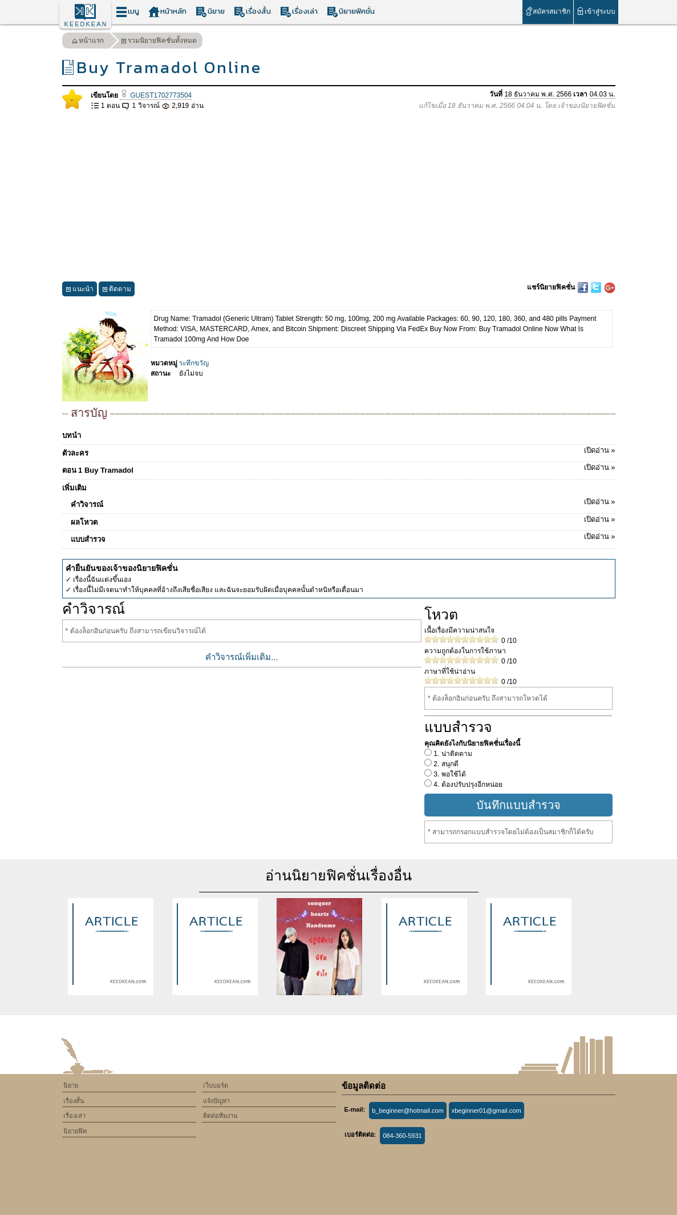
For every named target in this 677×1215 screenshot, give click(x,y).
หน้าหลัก (167, 12)
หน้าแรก (88, 42)
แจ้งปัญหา (216, 1100)
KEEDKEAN (86, 24)
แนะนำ (80, 290)
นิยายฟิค (75, 1131)
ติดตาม (116, 290)
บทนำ (71, 435)
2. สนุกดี (445, 764)
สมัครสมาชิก (547, 11)
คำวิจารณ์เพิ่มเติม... (241, 657)
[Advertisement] (338, 196)
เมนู (127, 12)
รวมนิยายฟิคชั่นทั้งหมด (159, 42)
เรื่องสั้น (252, 12)
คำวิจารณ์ (343, 502)
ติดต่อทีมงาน (220, 1115)
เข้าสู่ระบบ (596, 11)
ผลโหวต (343, 520)
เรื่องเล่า (299, 12)
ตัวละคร (338, 451)
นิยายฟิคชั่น (351, 12)
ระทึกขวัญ (194, 363)
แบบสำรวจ (343, 537)
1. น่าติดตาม (452, 754)
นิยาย (210, 12)
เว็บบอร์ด (215, 1085)
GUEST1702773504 (156, 95)
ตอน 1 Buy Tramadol (338, 468)
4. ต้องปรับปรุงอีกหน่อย (467, 784)
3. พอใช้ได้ (449, 774)
